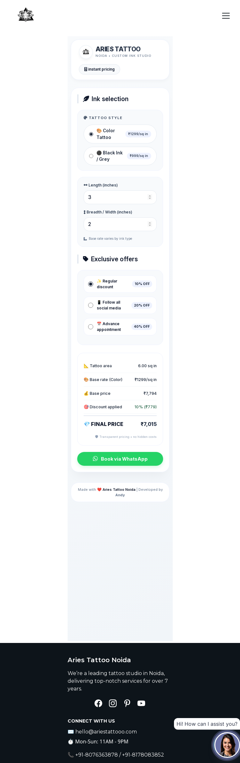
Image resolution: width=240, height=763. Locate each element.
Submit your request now (112, 718)
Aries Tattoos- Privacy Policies (118, 731)
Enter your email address (100, 682)
